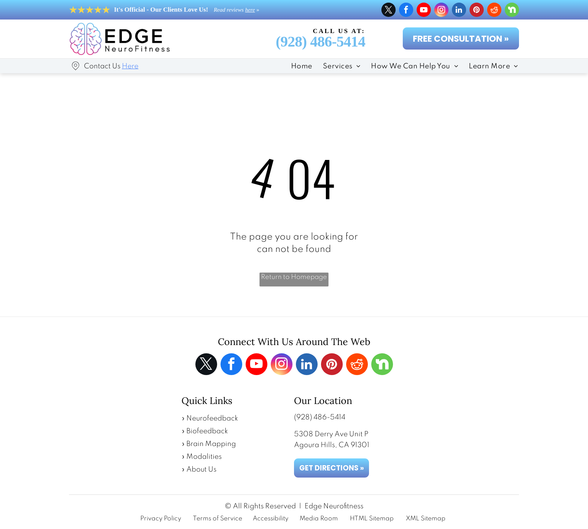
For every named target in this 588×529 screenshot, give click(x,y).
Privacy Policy (160, 518)
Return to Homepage (294, 277)
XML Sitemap (426, 518)
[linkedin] (459, 11)
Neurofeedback (212, 418)
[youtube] (424, 11)
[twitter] (388, 11)
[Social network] (512, 11)
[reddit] (494, 11)
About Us (201, 469)
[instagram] (441, 11)
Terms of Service (217, 518)
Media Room (319, 518)
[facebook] (406, 11)
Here (130, 66)
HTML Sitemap (372, 518)
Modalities (204, 456)
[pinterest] (477, 11)
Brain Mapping (211, 444)
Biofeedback (207, 431)
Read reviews (229, 10)
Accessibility (270, 518)
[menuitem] (296, 66)
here (250, 10)
